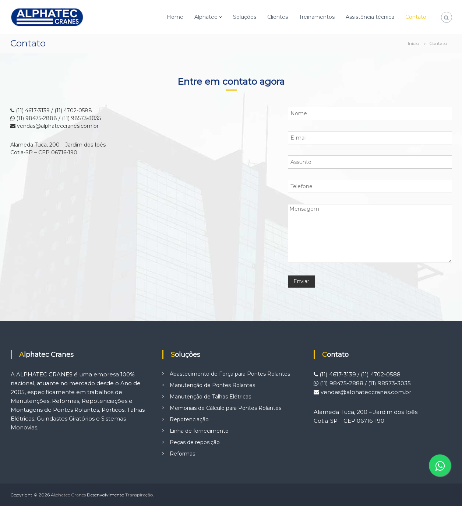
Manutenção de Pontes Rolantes (212, 385)
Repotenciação (189, 419)
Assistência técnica (370, 17)
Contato (415, 17)
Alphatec (205, 17)
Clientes (277, 17)
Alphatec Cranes (68, 495)
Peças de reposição (195, 442)
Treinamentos (317, 17)
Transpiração (139, 495)
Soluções (244, 17)
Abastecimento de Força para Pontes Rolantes (230, 373)
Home (175, 17)
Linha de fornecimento (199, 431)
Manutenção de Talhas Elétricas (210, 396)
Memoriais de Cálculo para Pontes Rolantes (225, 408)
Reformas (182, 453)
